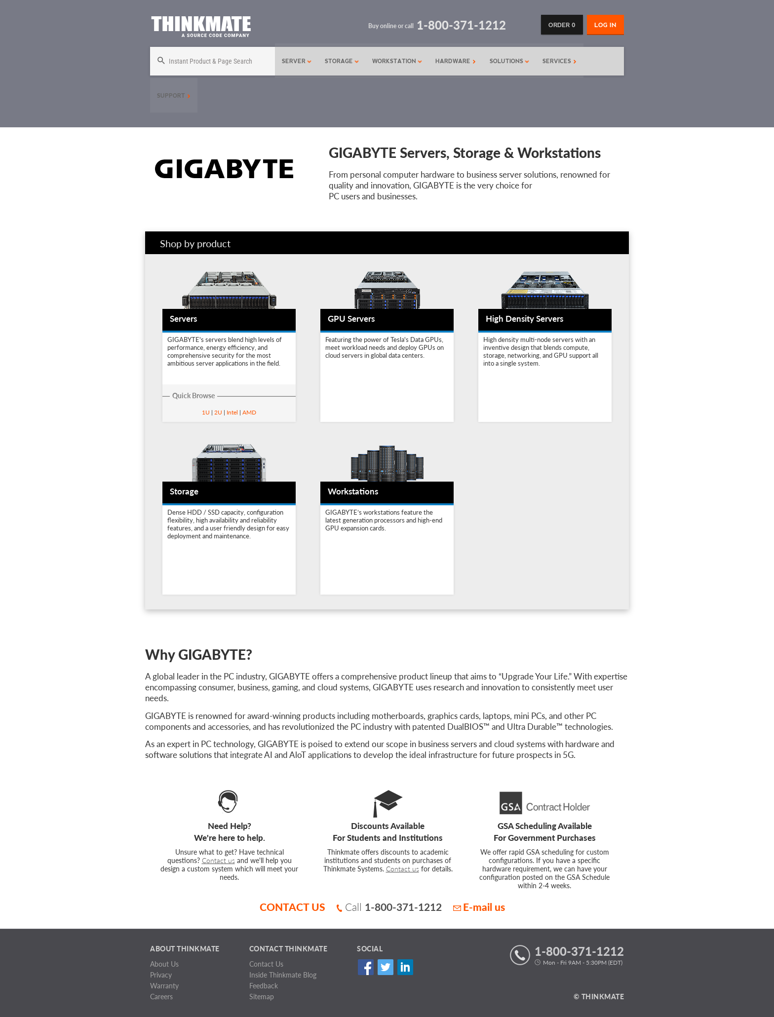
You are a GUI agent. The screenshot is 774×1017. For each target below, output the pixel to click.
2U (218, 412)
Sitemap (261, 996)
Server (294, 61)
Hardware (453, 61)
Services (557, 61)
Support (174, 96)
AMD (249, 412)
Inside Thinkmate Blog (282, 975)
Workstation (395, 61)
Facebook (365, 967)
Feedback (263, 985)
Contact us (218, 860)
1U (206, 412)
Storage (339, 61)
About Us (164, 964)
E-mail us (479, 907)
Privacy (161, 975)
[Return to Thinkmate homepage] (200, 28)
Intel (232, 412)
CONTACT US (292, 907)
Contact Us (266, 964)
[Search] (211, 61)
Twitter (385, 967)
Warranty (164, 985)
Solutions (507, 61)
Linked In (405, 967)
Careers (161, 996)
